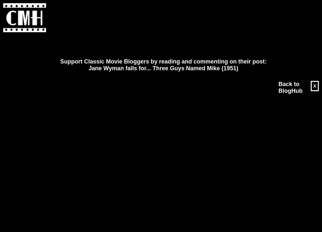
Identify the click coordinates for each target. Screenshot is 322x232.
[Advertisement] (82, 45)
